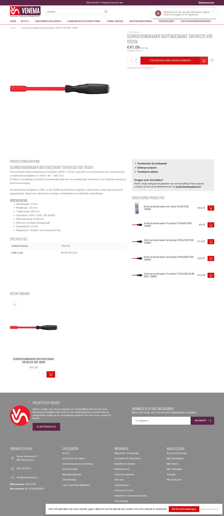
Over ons (119, 479)
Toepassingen (121, 485)
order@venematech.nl (188, 186)
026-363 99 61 (24, 468)
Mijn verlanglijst (174, 469)
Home (13, 21)
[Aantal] (42, 374)
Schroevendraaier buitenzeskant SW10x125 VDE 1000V (50, 28)
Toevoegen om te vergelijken (140, 67)
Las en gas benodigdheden (76, 485)
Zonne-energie (115, 21)
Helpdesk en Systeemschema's (130, 495)
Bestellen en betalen (124, 463)
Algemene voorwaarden (126, 453)
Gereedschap (69, 479)
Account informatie (177, 453)
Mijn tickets (172, 463)
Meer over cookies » (210, 509)
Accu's (24, 21)
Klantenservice (206, 2)
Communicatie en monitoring (83, 21)
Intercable (133, 32)
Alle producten (174, 479)
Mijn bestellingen (175, 458)
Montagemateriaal (141, 21)
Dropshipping (121, 501)
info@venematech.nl (27, 477)
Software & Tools (123, 490)
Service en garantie (124, 474)
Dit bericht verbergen (184, 509)
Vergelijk (171, 474)
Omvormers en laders (48, 21)
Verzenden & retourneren (127, 458)
